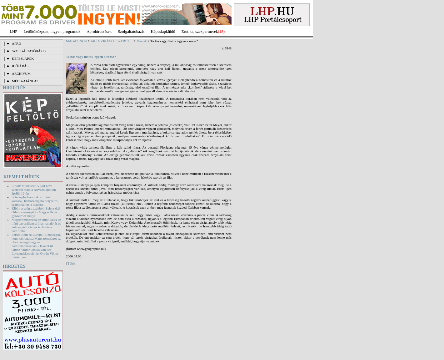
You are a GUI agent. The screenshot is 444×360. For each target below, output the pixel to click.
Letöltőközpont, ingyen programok (52, 31)
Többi (71, 263)
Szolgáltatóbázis (131, 31)
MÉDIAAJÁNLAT (25, 81)
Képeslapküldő (163, 31)
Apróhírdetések (99, 31)
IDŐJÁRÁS (20, 66)
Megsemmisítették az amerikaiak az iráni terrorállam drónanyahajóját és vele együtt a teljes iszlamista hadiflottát (36, 225)
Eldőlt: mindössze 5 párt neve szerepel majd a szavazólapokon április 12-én (34, 189)
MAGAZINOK (76, 41)
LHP (13, 31)
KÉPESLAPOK (23, 58)
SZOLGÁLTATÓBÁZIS (29, 51)
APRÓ (16, 43)
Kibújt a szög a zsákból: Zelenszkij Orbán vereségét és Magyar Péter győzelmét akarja (36, 212)
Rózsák (142, 41)
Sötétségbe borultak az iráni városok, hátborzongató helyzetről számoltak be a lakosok (35, 200)
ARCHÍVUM (21, 73)
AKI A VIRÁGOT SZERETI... (112, 41)
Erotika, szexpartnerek (200, 31)
